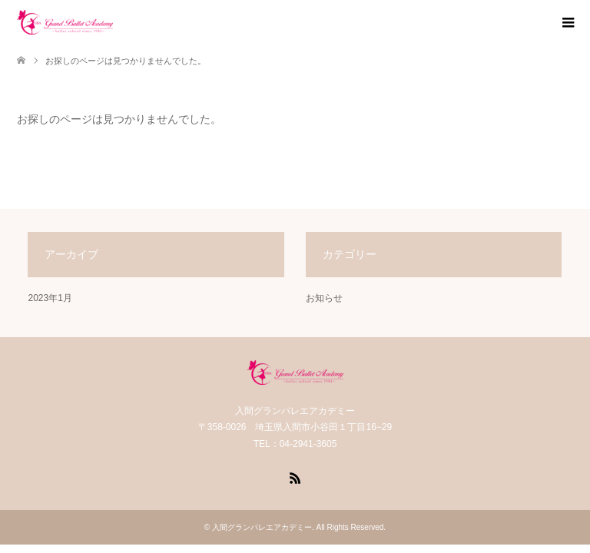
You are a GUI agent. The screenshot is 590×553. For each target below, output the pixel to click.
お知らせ (324, 298)
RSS (295, 477)
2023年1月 (49, 298)
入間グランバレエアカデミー (262, 527)
